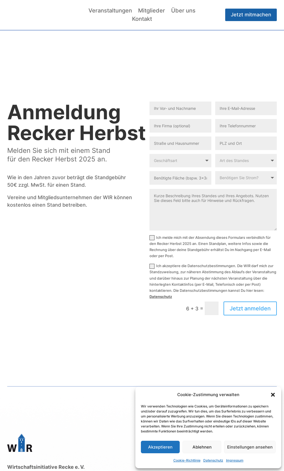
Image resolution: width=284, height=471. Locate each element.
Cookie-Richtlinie (187, 460)
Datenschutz (213, 460)
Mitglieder (151, 11)
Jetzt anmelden (250, 308)
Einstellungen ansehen (250, 447)
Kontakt (142, 19)
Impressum (235, 460)
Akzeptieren (160, 447)
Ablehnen (202, 447)
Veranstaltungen (110, 11)
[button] (273, 394)
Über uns (183, 11)
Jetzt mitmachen (251, 14)
